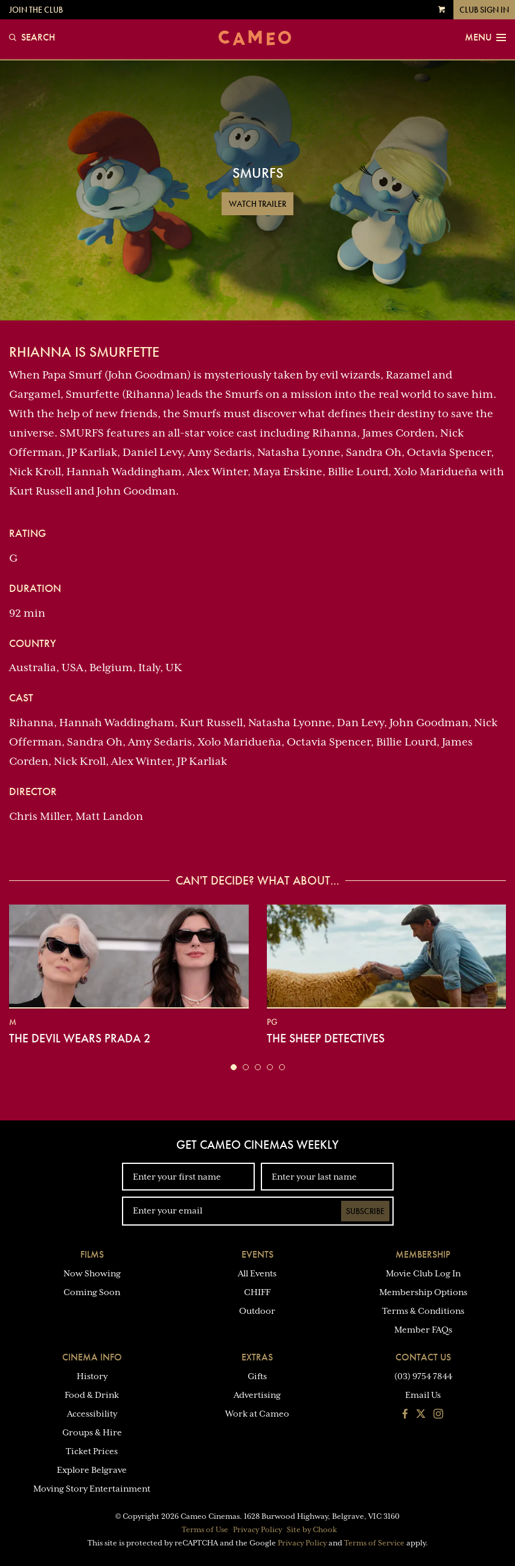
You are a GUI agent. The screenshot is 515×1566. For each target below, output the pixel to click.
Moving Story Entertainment (91, 1488)
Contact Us (423, 1357)
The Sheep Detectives (326, 1038)
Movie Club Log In (423, 1273)
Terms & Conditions (423, 1311)
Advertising (257, 1395)
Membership (422, 1254)
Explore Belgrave (92, 1470)
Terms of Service (374, 1543)
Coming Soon (91, 1292)
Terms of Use (205, 1529)
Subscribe (365, 1211)
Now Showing (92, 1273)
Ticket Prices (92, 1451)
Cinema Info (92, 1357)
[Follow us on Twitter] (421, 1415)
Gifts (257, 1376)
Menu (485, 37)
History (92, 1376)
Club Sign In (484, 9)
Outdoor (257, 1311)
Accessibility (92, 1413)
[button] (234, 1067)
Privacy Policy (257, 1529)
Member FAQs (423, 1329)
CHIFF (257, 1292)
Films (92, 1254)
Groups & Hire (92, 1432)
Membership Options (423, 1292)
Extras (257, 1357)
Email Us (423, 1395)
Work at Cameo (257, 1413)
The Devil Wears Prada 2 (79, 1038)
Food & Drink (92, 1395)
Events (257, 1254)
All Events (257, 1273)
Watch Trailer (257, 203)
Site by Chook (312, 1529)
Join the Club (36, 9)
